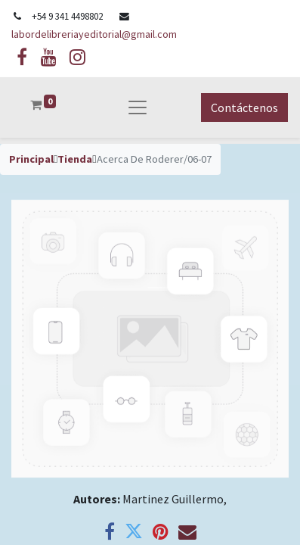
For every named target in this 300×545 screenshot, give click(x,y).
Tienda (74, 159)
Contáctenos (244, 107)
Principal (31, 159)
